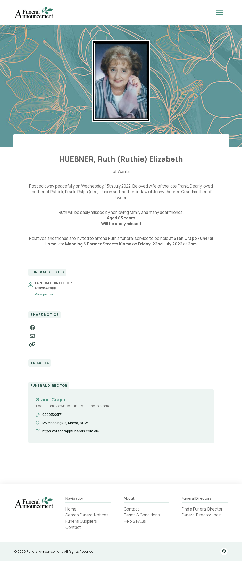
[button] (219, 12)
